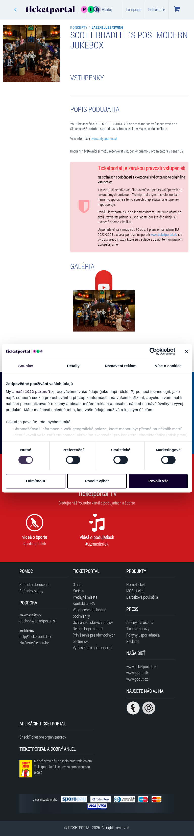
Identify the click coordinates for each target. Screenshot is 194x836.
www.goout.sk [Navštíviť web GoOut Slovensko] (137, 672)
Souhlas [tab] (25, 366)
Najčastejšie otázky (34, 642)
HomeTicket (135, 584)
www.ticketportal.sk (164, 234)
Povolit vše (158, 481)
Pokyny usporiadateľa (143, 635)
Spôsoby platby (31, 590)
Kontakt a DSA (84, 603)
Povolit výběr (97, 481)
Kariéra (78, 590)
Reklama (132, 641)
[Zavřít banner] (186, 351)
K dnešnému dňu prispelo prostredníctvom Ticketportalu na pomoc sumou (63, 766)
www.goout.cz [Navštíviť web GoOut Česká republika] (137, 679)
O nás (77, 584)
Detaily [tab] (73, 366)
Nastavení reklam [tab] (120, 366)
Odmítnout (35, 481)
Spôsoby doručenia (34, 584)
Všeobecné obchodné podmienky (89, 613)
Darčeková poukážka (142, 597)
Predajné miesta (85, 597)
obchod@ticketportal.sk (38, 620)
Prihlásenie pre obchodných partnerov (94, 638)
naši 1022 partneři (33, 391)
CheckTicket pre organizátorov (42, 737)
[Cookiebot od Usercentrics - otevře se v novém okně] (153, 351)
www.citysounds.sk (104, 138)
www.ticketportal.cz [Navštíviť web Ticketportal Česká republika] (141, 666)
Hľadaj (102, 9)
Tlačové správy (137, 628)
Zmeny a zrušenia (139, 622)
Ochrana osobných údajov (93, 622)
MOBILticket (135, 590)
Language (133, 9)
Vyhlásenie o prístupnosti (92, 647)
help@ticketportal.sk (35, 636)
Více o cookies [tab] (168, 366)
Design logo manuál (88, 628)
